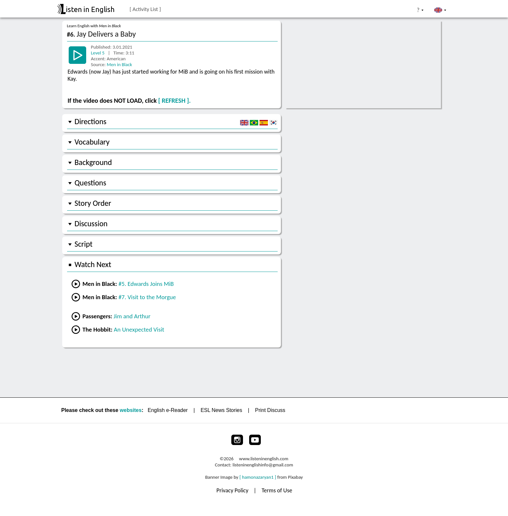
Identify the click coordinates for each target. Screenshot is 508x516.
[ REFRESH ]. (174, 100)
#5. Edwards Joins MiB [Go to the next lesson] (146, 283)
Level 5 (98, 53)
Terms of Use (276, 490)
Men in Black (119, 64)
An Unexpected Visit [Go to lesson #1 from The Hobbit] (139, 329)
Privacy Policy (233, 490)
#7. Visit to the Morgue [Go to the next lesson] (147, 297)
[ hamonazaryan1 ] (257, 477)
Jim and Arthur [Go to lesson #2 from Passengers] (132, 316)
